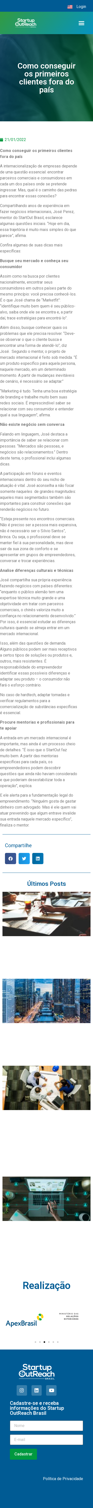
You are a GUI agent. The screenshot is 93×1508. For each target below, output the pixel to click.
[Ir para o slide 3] (44, 1342)
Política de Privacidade (63, 1478)
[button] (81, 23)
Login (81, 6)
